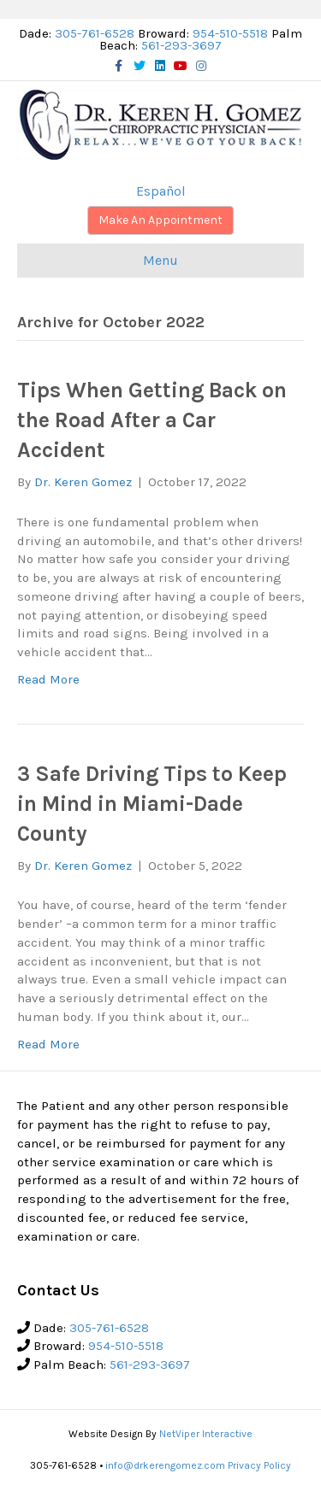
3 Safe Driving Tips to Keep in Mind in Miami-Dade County (152, 803)
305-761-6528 (94, 33)
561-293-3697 (181, 45)
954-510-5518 (230, 33)
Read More (48, 679)
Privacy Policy (259, 1465)
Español (161, 191)
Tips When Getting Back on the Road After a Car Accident (152, 420)
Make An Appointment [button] (160, 220)
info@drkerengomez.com (165, 1465)
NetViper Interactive (206, 1434)
